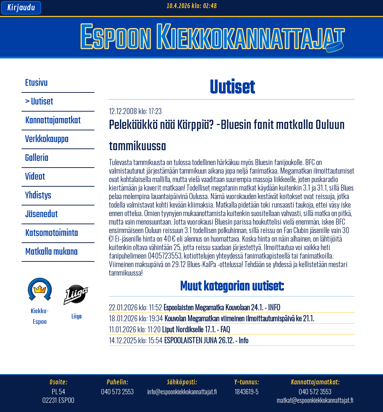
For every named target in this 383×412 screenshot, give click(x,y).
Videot (35, 177)
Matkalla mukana (51, 252)
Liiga (76, 301)
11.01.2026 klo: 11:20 (169, 329)
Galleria (36, 158)
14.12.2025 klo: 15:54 (178, 340)
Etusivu (36, 83)
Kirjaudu (21, 8)
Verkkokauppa (47, 139)
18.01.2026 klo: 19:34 (211, 318)
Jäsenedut (41, 214)
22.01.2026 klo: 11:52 (194, 307)
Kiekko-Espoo (40, 301)
